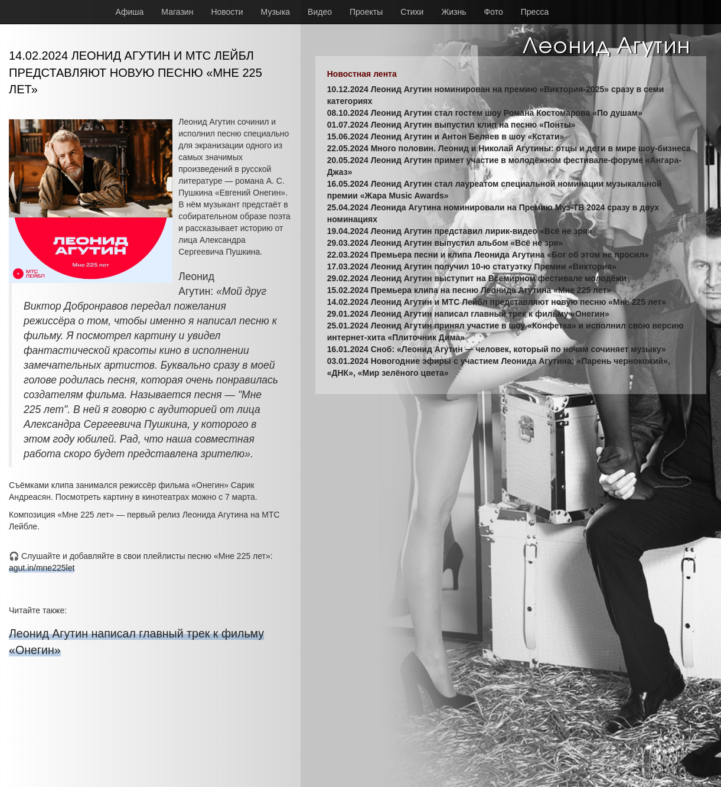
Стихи (411, 12)
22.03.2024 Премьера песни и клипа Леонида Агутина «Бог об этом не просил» (488, 254)
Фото (493, 12)
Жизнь (453, 12)
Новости (227, 12)
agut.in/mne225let (41, 568)
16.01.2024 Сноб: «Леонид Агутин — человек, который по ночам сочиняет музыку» (496, 349)
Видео (320, 12)
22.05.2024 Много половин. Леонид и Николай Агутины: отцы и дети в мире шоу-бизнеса (509, 148)
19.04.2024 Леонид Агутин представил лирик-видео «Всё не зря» (459, 231)
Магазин (177, 12)
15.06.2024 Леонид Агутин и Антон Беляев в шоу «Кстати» (446, 136)
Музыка (276, 12)
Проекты (366, 12)
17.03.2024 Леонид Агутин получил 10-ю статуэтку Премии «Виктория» (471, 266)
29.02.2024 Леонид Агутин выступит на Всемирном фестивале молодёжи (477, 278)
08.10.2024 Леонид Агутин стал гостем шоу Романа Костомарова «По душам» (484, 113)
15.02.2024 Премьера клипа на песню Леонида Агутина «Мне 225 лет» (469, 290)
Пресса (535, 12)
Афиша (130, 12)
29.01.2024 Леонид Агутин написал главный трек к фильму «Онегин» (468, 313)
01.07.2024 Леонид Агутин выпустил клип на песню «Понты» (451, 124)
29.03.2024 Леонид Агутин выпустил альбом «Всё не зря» (445, 243)
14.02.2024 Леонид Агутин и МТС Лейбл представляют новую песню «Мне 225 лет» (496, 302)
